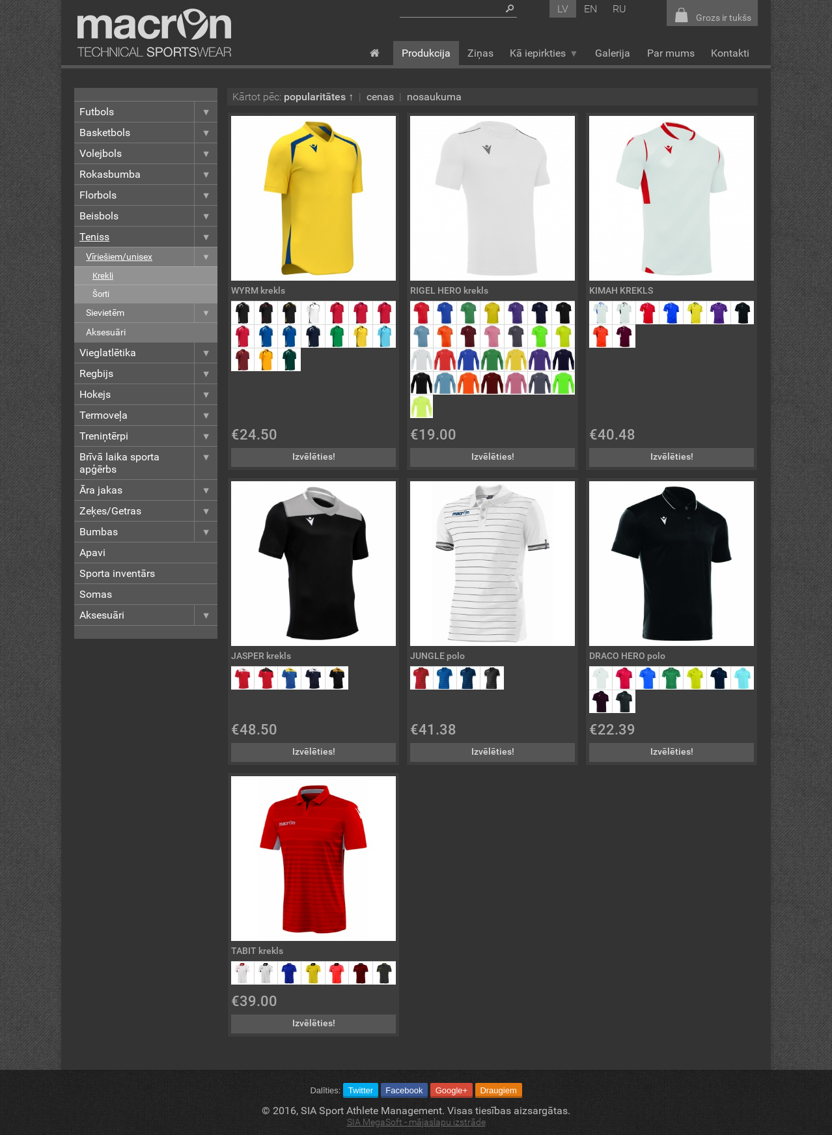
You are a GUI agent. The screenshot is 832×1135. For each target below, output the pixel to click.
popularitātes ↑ (319, 97)
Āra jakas (148, 490)
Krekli (102, 276)
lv (562, 9)
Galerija (612, 53)
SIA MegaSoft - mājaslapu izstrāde (416, 1122)
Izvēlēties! (313, 456)
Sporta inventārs (117, 573)
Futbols (148, 112)
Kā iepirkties (544, 53)
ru (619, 9)
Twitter (360, 1090)
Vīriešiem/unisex (151, 256)
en (590, 9)
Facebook (404, 1090)
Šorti (100, 294)
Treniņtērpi (148, 436)
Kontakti (730, 53)
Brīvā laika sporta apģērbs (148, 463)
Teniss (148, 237)
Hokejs (148, 394)
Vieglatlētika (148, 353)
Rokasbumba (148, 174)
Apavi (92, 552)
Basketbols (148, 132)
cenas (380, 97)
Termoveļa (148, 415)
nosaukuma (434, 97)
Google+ (452, 1090)
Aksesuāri (106, 332)
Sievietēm (151, 312)
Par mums (671, 53)
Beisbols (148, 216)
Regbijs (148, 373)
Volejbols (148, 153)
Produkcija (426, 53)
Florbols (148, 195)
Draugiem (498, 1090)
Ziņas (480, 53)
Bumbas (148, 532)
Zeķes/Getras (148, 511)
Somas (95, 594)
